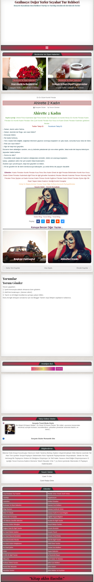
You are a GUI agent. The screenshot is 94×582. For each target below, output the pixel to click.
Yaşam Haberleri (53, 551)
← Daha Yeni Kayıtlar (12, 268)
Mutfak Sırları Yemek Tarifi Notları (59, 494)
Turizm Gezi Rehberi (54, 547)
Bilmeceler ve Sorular (10, 517)
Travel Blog (47, 217)
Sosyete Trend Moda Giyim (43, 423)
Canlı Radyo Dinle (47, 481)
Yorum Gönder (54, 107)
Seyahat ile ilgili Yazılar (55, 520)
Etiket (5, 551)
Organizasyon (52, 498)
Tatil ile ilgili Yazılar (54, 540)
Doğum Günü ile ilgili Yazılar (12, 528)
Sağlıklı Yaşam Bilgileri (55, 517)
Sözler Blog (38, 217)
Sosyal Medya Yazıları (55, 524)
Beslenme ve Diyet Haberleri (24, 80)
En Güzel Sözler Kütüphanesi (12, 543)
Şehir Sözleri (52, 567)
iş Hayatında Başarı (54, 555)
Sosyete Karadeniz (52, 187)
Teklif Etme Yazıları (54, 543)
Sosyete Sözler (15, 88)
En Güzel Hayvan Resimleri (12, 536)
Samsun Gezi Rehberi (54, 505)
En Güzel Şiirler (8, 547)
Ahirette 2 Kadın (47, 103)
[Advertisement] (47, 26)
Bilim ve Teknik (8, 513)
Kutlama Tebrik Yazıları (10, 563)
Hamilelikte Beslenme (24, 84)
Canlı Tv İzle (47, 476)
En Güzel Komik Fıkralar (47, 97)
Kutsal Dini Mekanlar (10, 567)
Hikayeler (6, 559)
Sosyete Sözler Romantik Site (43, 439)
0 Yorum (35, 88)
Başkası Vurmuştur (24, 259)
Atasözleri (6, 501)
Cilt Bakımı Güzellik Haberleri (12, 520)
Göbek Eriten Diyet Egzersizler (69, 84)
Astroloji (6, 498)
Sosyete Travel (52, 532)
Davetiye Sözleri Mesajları (11, 524)
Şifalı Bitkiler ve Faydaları (56, 570)
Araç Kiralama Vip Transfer (11, 494)
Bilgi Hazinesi (7, 509)
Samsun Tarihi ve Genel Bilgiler (58, 513)
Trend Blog (56, 217)
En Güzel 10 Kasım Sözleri (25, 425)
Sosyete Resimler (53, 528)
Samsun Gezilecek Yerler (55, 509)
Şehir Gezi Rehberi (54, 563)
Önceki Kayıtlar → (83, 268)
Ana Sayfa (48, 268)
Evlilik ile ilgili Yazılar (10, 555)
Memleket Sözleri (8, 570)
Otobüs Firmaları (53, 501)
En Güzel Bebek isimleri (10, 532)
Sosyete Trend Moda (54, 536)
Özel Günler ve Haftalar (55, 559)
